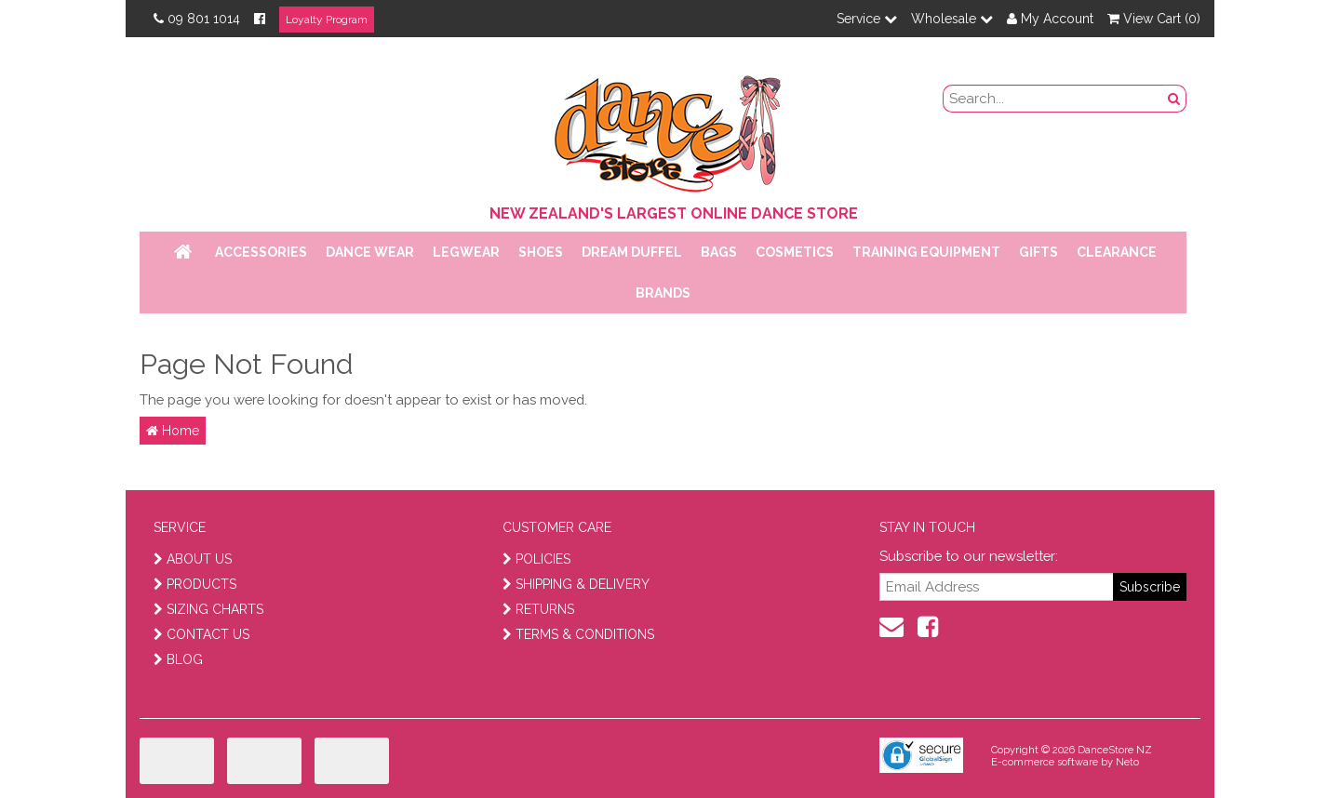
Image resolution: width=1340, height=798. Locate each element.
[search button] (1174, 99)
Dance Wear (370, 252)
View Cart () (1153, 18)
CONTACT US (201, 634)
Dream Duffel (632, 252)
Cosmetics (795, 252)
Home (172, 430)
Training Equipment (926, 252)
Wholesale (952, 18)
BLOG (178, 659)
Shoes (540, 252)
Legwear (466, 252)
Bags (719, 252)
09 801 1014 (197, 18)
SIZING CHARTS (208, 609)
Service (867, 18)
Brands (663, 293)
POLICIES (536, 559)
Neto (1127, 762)
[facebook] (928, 627)
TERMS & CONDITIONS (578, 634)
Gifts (1038, 252)
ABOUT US (193, 559)
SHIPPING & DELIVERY (576, 584)
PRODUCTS (195, 584)
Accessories (261, 252)
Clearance (1117, 252)
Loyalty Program (327, 19)
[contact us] (891, 627)
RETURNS (538, 609)
